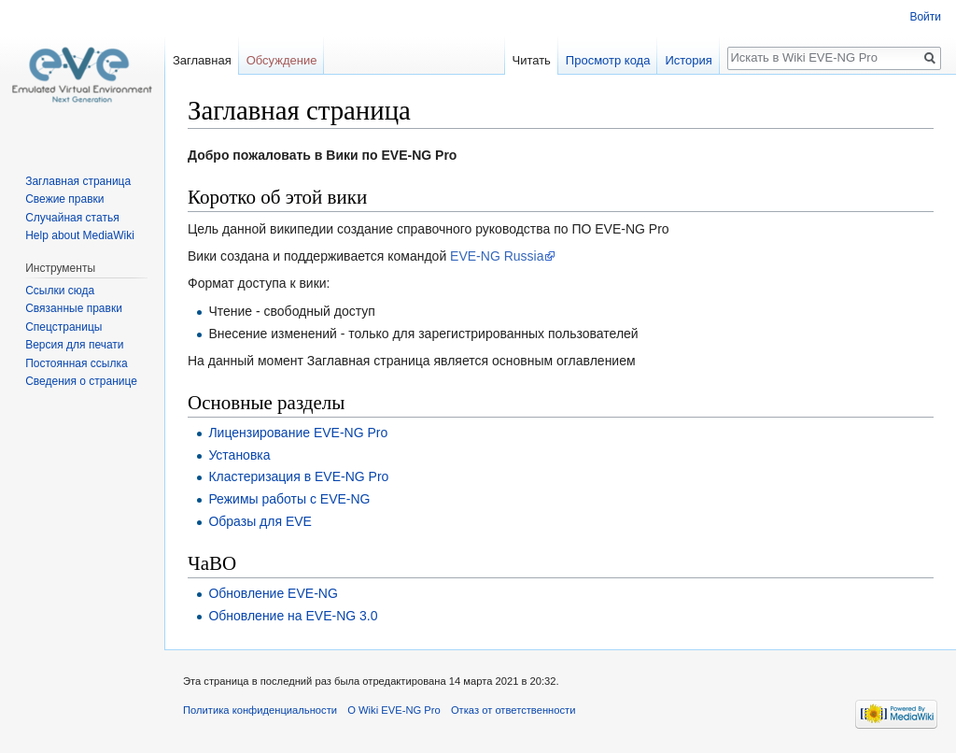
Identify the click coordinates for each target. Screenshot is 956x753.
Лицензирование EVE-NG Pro (297, 432)
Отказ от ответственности (513, 710)
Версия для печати (74, 344)
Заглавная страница (78, 181)
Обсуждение (281, 60)
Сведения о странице (81, 381)
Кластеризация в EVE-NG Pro (298, 476)
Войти (925, 16)
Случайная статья (72, 217)
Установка (239, 455)
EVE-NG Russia (496, 256)
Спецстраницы (63, 327)
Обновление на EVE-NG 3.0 (292, 615)
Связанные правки (73, 308)
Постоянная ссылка (76, 363)
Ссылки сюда (59, 290)
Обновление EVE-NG (272, 593)
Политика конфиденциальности (260, 710)
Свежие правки (64, 199)
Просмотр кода (608, 60)
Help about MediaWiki (79, 235)
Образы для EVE (260, 521)
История (688, 60)
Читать (531, 60)
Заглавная (202, 60)
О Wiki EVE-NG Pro (393, 710)
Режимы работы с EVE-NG (289, 498)
